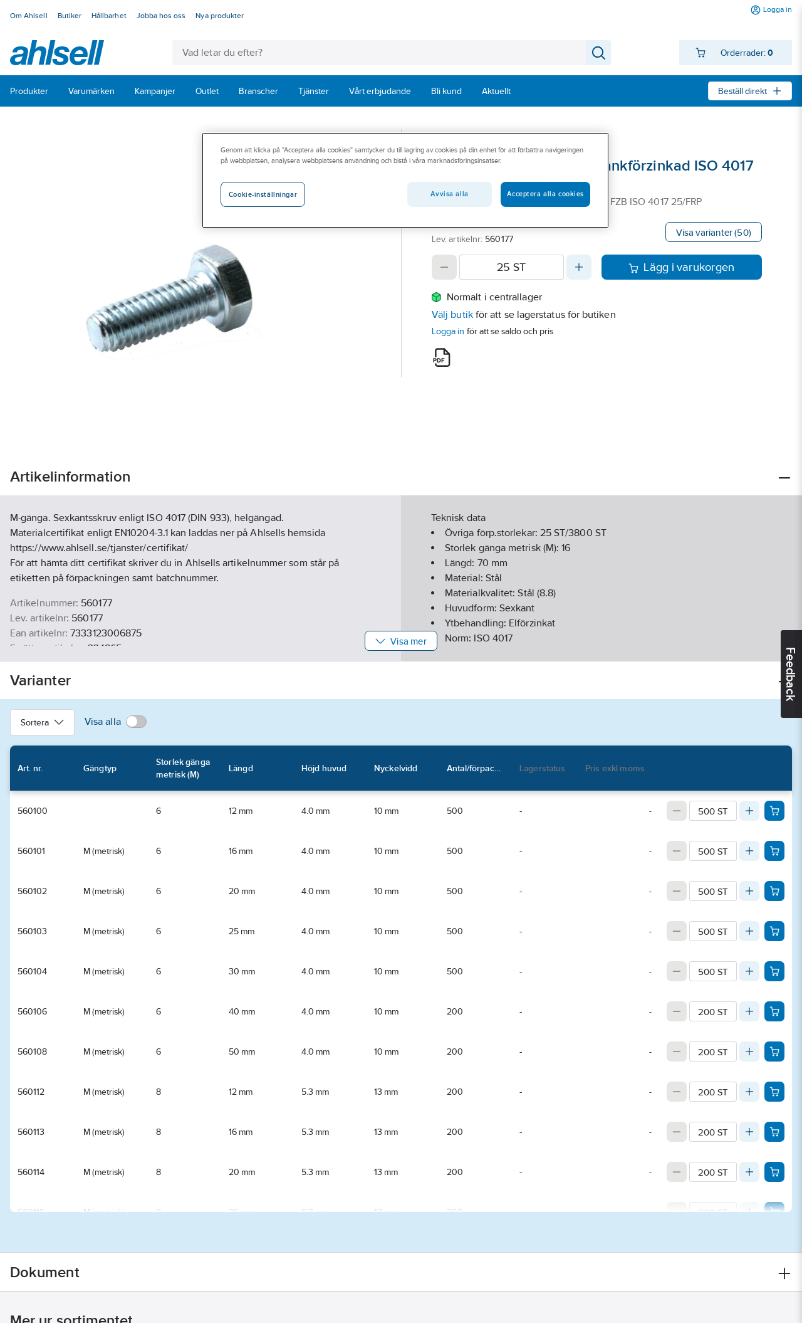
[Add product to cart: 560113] (774, 1132)
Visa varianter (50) (713, 232)
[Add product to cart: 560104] (774, 971)
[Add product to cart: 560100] (774, 811)
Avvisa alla (449, 194)
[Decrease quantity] (444, 267)
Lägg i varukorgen (681, 267)
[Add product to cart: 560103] (774, 931)
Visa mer (400, 641)
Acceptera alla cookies (545, 194)
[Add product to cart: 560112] (774, 1092)
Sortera (42, 722)
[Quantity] (511, 267)
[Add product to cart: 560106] (774, 1011)
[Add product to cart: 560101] (774, 851)
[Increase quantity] (578, 267)
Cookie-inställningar (263, 194)
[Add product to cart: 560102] (774, 891)
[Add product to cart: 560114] (774, 1172)
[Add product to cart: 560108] (774, 1051)
